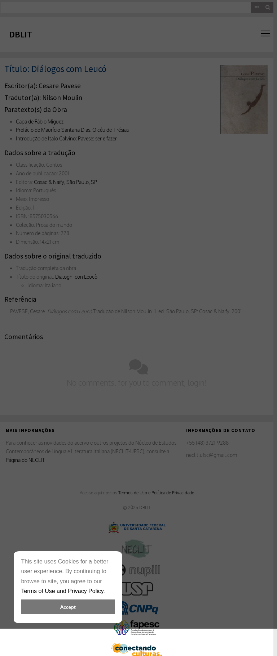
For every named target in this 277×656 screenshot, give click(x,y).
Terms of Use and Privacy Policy (62, 591)
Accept (68, 607)
